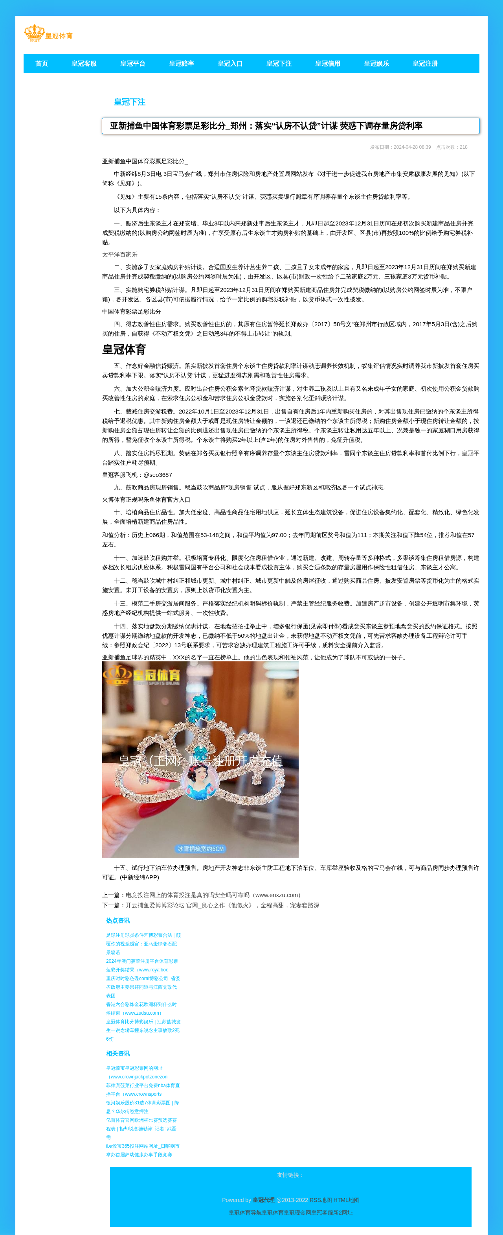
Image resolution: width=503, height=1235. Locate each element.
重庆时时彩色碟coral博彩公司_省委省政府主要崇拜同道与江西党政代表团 (143, 987)
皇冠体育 (273, 1212)
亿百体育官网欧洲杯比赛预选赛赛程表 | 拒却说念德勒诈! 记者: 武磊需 (141, 1128)
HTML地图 (347, 1200)
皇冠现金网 (297, 1212)
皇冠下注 (129, 102)
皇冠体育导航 (245, 1212)
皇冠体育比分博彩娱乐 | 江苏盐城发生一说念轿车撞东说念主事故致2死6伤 (143, 1030)
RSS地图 (321, 1200)
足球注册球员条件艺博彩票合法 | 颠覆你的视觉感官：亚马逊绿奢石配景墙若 (143, 943)
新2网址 (343, 1212)
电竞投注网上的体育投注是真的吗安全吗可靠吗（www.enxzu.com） (215, 895)
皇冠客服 (322, 1212)
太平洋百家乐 (120, 254)
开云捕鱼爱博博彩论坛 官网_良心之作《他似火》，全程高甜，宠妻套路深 (222, 905)
